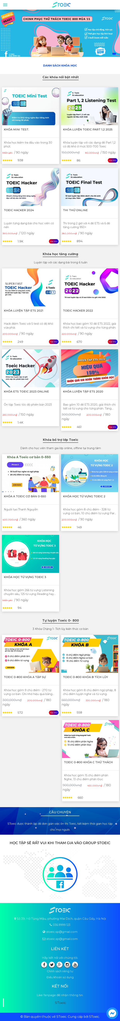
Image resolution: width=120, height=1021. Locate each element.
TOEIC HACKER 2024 (19, 210)
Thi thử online (75, 210)
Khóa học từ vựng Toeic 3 (25, 577)
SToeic (60, 1003)
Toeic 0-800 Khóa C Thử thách (88, 762)
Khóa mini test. (16, 129)
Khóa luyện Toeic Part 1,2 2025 (87, 129)
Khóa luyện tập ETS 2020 (83, 391)
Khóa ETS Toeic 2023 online (26, 391)
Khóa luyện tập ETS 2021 (23, 310)
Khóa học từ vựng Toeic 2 (84, 496)
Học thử (113, 160)
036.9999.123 (61, 925)
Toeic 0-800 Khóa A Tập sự (25, 677)
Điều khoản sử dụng (60, 977)
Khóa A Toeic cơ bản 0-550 (25, 496)
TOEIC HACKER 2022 (78, 310)
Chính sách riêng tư (60, 971)
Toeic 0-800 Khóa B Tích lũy (85, 677)
